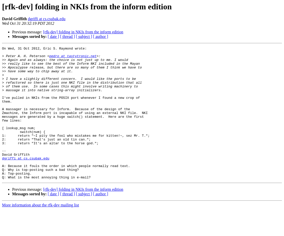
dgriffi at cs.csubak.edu (46, 19)
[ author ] (100, 36)
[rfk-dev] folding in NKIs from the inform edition (83, 32)
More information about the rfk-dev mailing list (40, 231)
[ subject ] (84, 36)
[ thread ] (67, 36)
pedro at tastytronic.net (72, 58)
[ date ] (53, 36)
